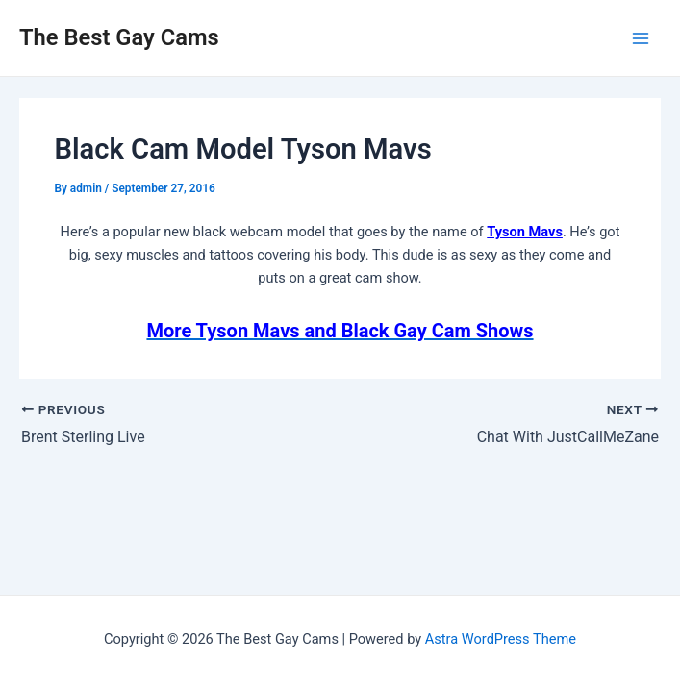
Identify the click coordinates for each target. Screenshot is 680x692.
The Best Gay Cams (119, 37)
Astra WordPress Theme (500, 639)
